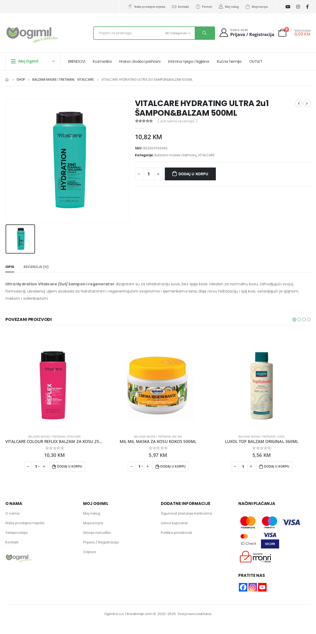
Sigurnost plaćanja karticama (186, 513)
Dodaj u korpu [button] (69, 466)
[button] (294, 319)
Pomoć (203, 7)
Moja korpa (256, 7)
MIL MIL (177, 437)
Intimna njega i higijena (188, 61)
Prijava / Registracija (101, 542)
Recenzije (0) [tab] (36, 266)
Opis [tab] (9, 266)
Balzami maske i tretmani (175, 155)
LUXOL (281, 437)
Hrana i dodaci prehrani (139, 61)
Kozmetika (102, 61)
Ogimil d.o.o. (114, 613)
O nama (12, 513)
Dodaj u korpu (193, 173)
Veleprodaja (16, 532)
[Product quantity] (149, 174)
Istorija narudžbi (97, 532)
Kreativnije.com (140, 613)
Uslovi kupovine (174, 523)
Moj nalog (229, 7)
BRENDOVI (76, 61)
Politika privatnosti (176, 532)
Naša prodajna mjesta (146, 7)
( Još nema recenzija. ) (177, 121)
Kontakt (180, 7)
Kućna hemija (229, 61)
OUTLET (256, 61)
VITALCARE (206, 155)
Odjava (89, 551)
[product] (54, 381)
